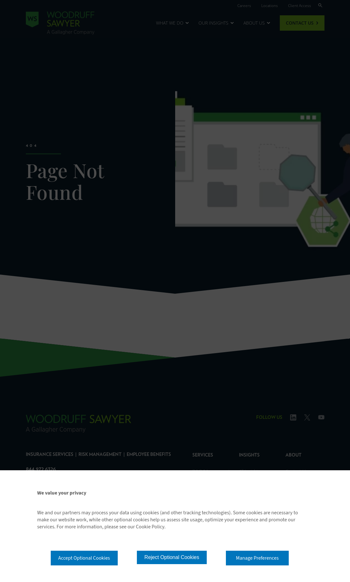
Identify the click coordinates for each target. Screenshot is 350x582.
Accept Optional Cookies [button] (84, 558)
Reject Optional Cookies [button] (172, 557)
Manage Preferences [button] (257, 558)
